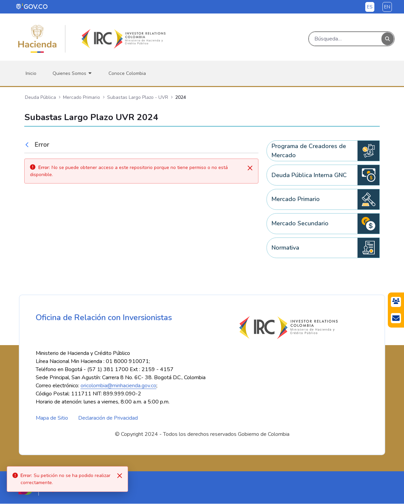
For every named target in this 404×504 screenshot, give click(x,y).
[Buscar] (345, 39)
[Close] (119, 475)
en (387, 7)
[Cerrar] (250, 168)
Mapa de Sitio (52, 418)
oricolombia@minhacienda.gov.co (118, 386)
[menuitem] (31, 73)
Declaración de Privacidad (108, 418)
